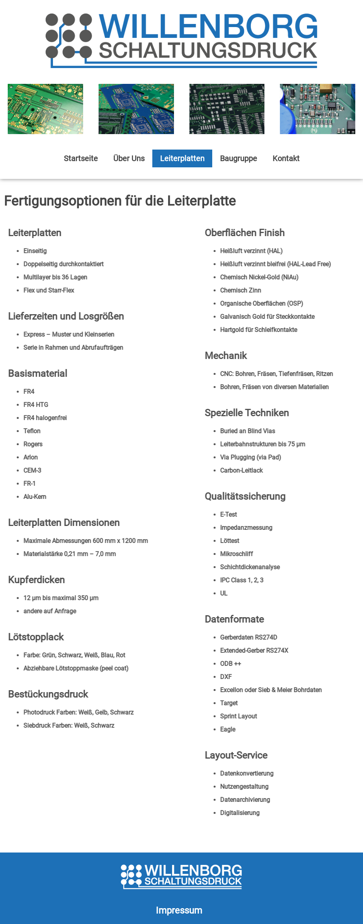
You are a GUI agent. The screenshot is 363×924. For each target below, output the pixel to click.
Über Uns (129, 158)
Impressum (179, 910)
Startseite (81, 158)
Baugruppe (238, 158)
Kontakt (286, 158)
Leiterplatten (182, 158)
